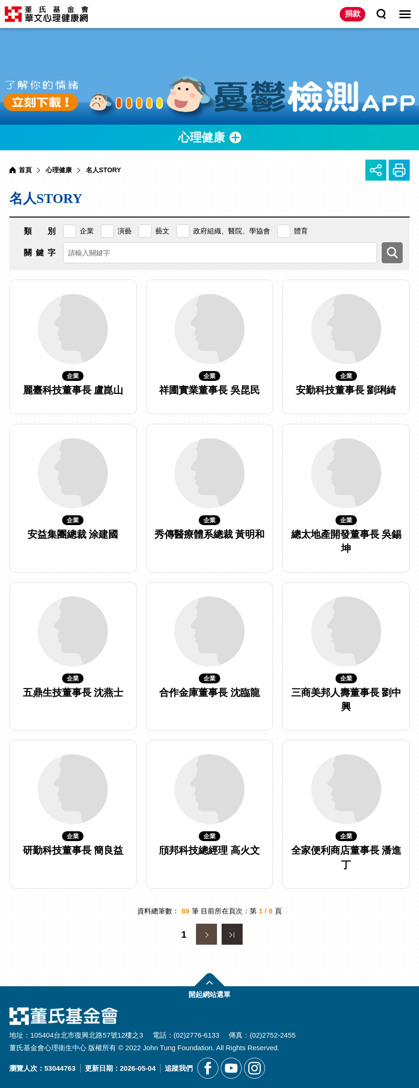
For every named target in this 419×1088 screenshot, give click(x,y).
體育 (301, 231)
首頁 (25, 170)
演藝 (125, 231)
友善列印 (399, 170)
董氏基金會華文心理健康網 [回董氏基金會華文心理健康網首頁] (46, 14)
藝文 (162, 231)
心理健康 (59, 170)
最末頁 (232, 934)
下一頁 (206, 934)
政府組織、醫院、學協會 (231, 231)
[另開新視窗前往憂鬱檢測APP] (209, 76)
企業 (87, 231)
